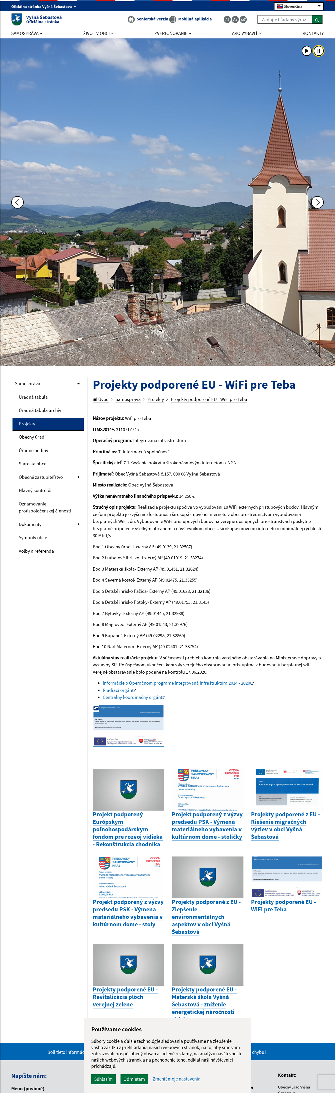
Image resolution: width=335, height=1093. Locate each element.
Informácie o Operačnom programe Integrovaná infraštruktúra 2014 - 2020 (176, 683)
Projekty (27, 424)
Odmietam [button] (134, 1079)
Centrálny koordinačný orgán (132, 697)
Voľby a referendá (36, 551)
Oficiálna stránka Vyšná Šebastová (43, 6)
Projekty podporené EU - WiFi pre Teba (209, 399)
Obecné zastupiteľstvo (41, 477)
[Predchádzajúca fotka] (17, 202)
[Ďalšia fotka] (317, 202)
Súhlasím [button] (103, 1079)
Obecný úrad (31, 437)
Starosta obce (32, 464)
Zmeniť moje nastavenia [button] (176, 1079)
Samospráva (27, 383)
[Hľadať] (317, 19)
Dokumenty (30, 524)
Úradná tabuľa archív (40, 410)
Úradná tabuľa (33, 397)
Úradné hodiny (33, 450)
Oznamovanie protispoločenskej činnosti (45, 507)
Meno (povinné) (27, 1089)
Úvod (101, 399)
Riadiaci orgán (117, 690)
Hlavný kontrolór (35, 490)
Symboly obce (33, 537)
